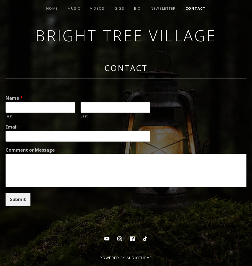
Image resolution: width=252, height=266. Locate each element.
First (9, 116)
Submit (18, 199)
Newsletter (163, 8)
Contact (196, 8)
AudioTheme (139, 257)
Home (52, 8)
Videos (97, 8)
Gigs (119, 8)
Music (74, 8)
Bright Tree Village (126, 35)
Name (14, 98)
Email (13, 127)
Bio (137, 8)
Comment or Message (32, 150)
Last (84, 116)
